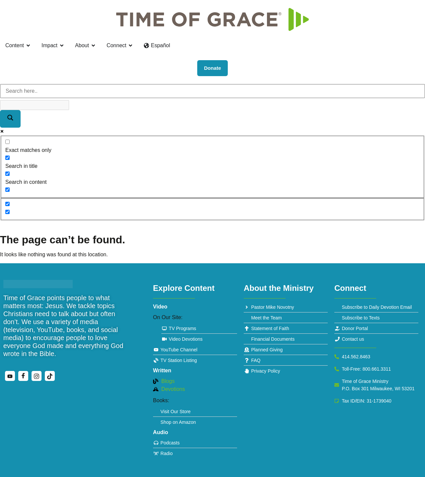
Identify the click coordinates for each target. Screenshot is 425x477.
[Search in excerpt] (7, 189)
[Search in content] (7, 174)
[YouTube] (10, 376)
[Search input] (212, 91)
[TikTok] (50, 376)
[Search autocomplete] (34, 105)
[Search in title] (7, 158)
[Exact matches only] (7, 142)
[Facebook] (23, 376)
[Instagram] (37, 376)
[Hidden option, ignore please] (7, 204)
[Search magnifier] (10, 119)
